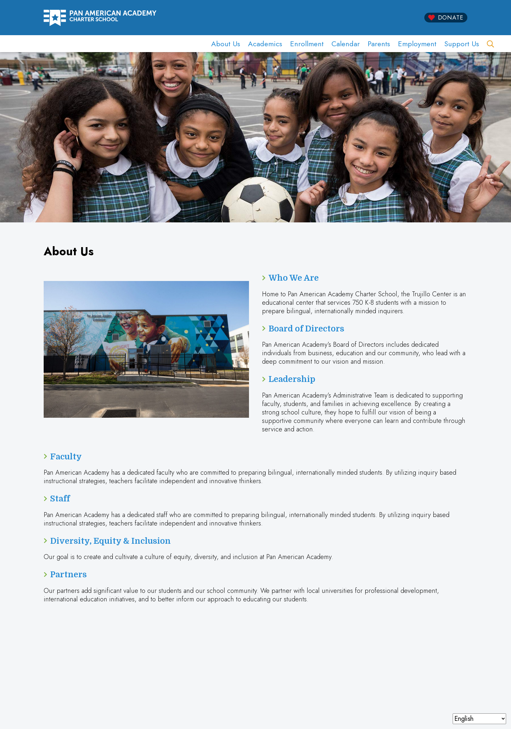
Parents (379, 43)
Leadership (292, 379)
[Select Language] (479, 718)
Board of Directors (306, 328)
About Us (225, 43)
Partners (68, 574)
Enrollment (307, 43)
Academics (265, 43)
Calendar (345, 43)
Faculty (66, 456)
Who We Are (294, 278)
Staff (60, 498)
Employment (417, 43)
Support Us (461, 43)
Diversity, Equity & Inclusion (110, 541)
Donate (450, 17)
